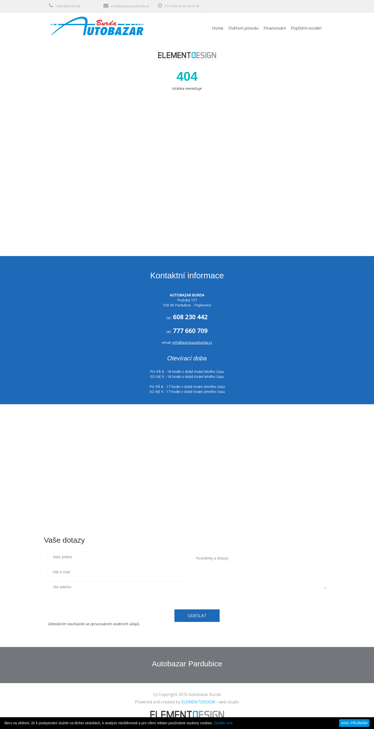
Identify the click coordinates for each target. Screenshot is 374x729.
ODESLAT (197, 615)
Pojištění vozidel (306, 28)
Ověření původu (243, 28)
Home (217, 28)
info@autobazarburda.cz (130, 6)
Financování (275, 28)
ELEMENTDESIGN (198, 702)
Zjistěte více (223, 723)
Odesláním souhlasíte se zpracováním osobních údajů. (94, 623)
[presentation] (86, 606)
